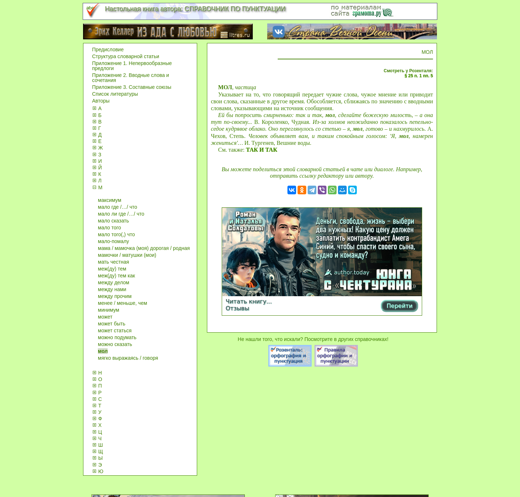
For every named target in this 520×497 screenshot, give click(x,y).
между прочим (114, 296)
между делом (113, 282)
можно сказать (115, 344)
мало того (109, 227)
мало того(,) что (116, 234)
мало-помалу (113, 241)
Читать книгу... (249, 301)
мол (103, 351)
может (105, 317)
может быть (111, 324)
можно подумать (117, 337)
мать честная (113, 262)
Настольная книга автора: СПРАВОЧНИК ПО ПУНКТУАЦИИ (195, 8)
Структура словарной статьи (125, 56)
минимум (108, 310)
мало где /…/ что (117, 207)
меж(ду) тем (112, 269)
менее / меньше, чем (122, 303)
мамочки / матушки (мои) (127, 255)
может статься (114, 330)
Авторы (100, 101)
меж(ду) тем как (116, 275)
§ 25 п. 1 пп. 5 (419, 75)
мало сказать (113, 221)
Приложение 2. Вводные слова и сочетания (130, 77)
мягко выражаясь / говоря (128, 358)
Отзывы (237, 308)
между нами (112, 289)
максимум (109, 200)
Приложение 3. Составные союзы (131, 87)
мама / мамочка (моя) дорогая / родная (144, 248)
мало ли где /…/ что (121, 214)
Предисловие (108, 49)
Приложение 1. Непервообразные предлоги (132, 65)
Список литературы (115, 94)
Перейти (399, 305)
